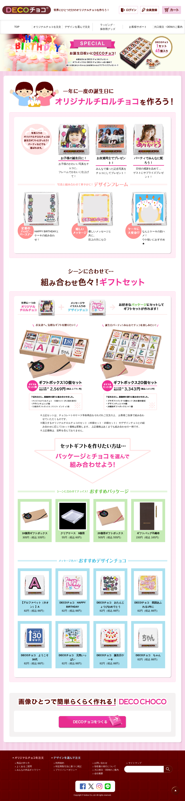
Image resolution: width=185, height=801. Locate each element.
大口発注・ (168, 27)
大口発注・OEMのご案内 (106, 770)
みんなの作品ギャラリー (28, 770)
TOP (17, 26)
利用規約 (59, 763)
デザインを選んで (77, 27)
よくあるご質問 (24, 766)
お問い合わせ (100, 763)
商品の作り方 (23, 763)
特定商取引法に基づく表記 (68, 766)
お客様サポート (138, 26)
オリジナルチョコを (47, 27)
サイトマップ (134, 763)
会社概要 (98, 773)
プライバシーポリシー (66, 770)
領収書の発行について (105, 766)
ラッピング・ (107, 27)
